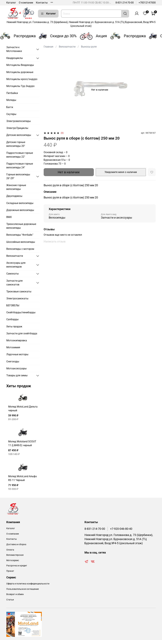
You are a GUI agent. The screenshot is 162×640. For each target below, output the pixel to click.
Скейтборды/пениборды (20, 312)
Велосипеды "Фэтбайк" (19, 234)
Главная (48, 46)
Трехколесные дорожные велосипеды (21, 226)
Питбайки (12, 93)
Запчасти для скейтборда (21, 333)
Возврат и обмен (15, 594)
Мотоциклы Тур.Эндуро (20, 86)
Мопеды (11, 100)
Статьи (10, 599)
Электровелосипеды (18, 121)
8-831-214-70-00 (124, 2)
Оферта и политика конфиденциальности (27, 583)
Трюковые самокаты (18, 291)
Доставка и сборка (16, 544)
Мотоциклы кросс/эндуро (21, 79)
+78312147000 (147, 2)
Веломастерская (15, 555)
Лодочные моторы (17, 354)
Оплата (10, 549)
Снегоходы (12, 361)
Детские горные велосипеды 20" (15, 144)
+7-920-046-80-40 (121, 528)
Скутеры (11, 114)
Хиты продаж (14, 326)
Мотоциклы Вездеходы (20, 65)
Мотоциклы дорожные (19, 72)
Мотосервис (12, 560)
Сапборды (12, 319)
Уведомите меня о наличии (121, 172)
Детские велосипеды (18, 135)
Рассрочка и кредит (16, 565)
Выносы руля (89, 46)
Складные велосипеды (19, 203)
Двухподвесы (14, 195)
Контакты (42, 2)
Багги (9, 107)
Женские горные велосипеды (16, 187)
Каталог (11, 2)
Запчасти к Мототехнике (14, 49)
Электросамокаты (17, 298)
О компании (26, 2)
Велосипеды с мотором (20, 248)
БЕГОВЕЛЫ (12, 305)
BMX (9, 217)
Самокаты (12, 273)
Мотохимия (13, 347)
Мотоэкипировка (16, 340)
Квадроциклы (14, 58)
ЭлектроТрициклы (17, 128)
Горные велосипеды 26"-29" (18, 176)
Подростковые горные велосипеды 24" (19, 165)
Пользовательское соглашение (22, 589)
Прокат (10, 571)
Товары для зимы (17, 375)
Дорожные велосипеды (20, 210)
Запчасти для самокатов (14, 282)
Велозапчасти (67, 46)
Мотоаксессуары (16, 368)
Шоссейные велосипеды (20, 241)
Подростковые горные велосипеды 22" (19, 154)
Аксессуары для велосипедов (15, 264)
